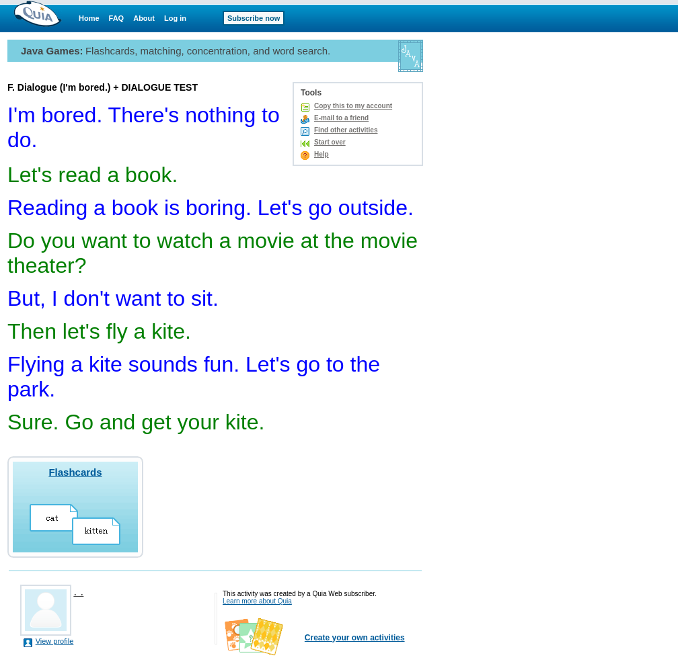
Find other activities (345, 130)
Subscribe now (253, 18)
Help (321, 154)
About (144, 18)
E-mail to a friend (341, 118)
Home (89, 18)
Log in (175, 18)
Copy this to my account (353, 106)
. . (78, 591)
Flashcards (75, 472)
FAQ (116, 18)
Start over (330, 142)
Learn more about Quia (257, 601)
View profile (55, 641)
